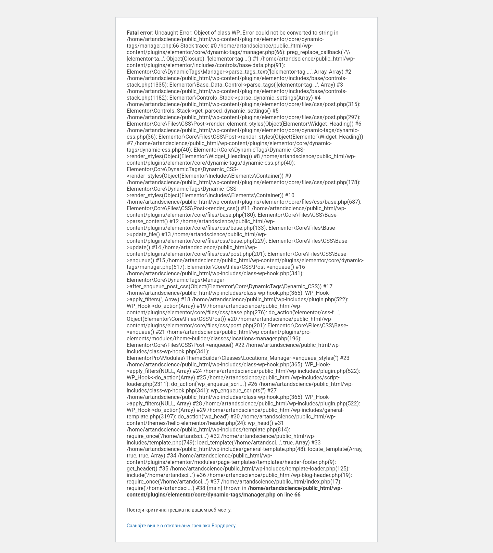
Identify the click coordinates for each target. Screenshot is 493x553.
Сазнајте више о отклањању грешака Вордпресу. (182, 525)
